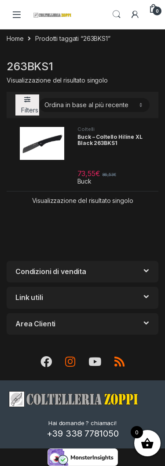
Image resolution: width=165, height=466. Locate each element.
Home (15, 38)
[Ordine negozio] (94, 105)
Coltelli (86, 129)
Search (116, 14)
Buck (84, 181)
